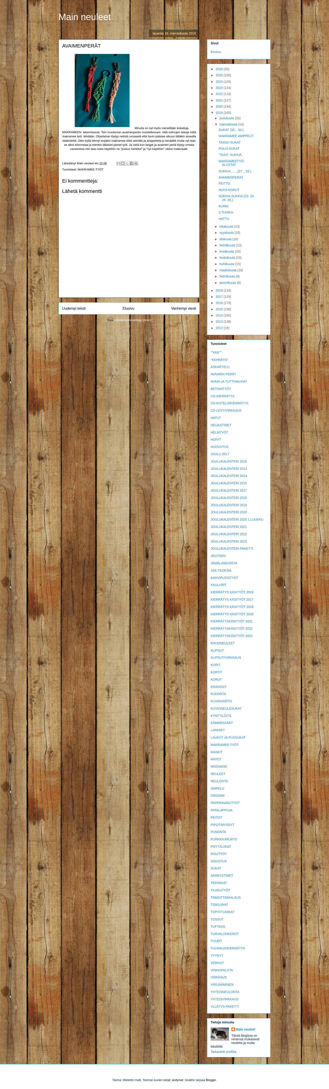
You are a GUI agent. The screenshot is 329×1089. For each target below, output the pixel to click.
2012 (220, 328)
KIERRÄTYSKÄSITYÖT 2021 (231, 621)
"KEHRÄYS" (219, 360)
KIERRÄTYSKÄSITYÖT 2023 (231, 636)
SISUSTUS (219, 861)
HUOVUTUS (220, 447)
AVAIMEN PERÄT (223, 374)
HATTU (224, 219)
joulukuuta (227, 118)
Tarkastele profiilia (223, 1052)
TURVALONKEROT (225, 934)
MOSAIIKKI (219, 766)
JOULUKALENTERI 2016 (229, 461)
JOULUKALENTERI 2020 (229, 512)
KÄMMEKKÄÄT (222, 723)
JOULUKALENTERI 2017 (229, 490)
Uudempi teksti (74, 308)
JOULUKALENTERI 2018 (229, 498)
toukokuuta (227, 257)
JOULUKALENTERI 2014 (229, 476)
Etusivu (128, 308)
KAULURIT (218, 585)
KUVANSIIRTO (221, 701)
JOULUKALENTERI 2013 (229, 469)
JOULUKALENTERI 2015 (229, 483)
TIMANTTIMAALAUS (226, 897)
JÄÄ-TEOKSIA (221, 570)
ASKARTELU (220, 367)
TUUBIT (216, 941)
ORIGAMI (218, 795)
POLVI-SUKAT (229, 148)
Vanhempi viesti (183, 308)
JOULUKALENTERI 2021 (229, 527)
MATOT (216, 759)
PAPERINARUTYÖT (225, 803)
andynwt (177, 1080)
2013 (220, 321)
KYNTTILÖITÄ (221, 716)
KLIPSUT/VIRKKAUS (226, 657)
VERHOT (217, 963)
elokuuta (225, 239)
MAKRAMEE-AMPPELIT (236, 136)
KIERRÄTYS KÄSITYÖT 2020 (232, 614)
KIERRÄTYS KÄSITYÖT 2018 (232, 607)
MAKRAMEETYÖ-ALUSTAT (232, 163)
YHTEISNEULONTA (225, 992)
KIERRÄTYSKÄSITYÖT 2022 (231, 628)
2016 (220, 303)
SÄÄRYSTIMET (222, 875)
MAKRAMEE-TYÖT (90, 169)
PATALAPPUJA (222, 810)
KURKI (223, 206)
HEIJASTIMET (221, 425)
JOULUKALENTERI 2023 (229, 541)
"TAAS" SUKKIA (230, 155)
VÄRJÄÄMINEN (222, 984)
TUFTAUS (218, 926)
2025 (220, 75)
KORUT (216, 679)
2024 (220, 81)
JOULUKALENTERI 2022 (229, 534)
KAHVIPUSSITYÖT (224, 578)
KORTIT (216, 672)
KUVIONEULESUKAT (226, 708)
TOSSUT (217, 919)
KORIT (215, 665)
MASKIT (217, 752)
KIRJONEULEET (223, 643)
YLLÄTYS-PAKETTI (225, 1006)
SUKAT (216, 868)
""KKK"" (216, 352)
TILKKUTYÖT (220, 890)
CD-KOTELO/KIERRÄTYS (229, 403)
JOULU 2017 (220, 454)
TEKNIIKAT (219, 883)
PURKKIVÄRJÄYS (224, 839)
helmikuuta (227, 276)
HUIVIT (216, 439)
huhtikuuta (227, 264)
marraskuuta (228, 124)
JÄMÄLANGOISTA (224, 563)
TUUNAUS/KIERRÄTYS (228, 948)
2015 (220, 309)
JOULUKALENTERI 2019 (229, 505)
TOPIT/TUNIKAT (222, 912)
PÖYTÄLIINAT (221, 846)
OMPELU (217, 788)
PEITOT (216, 817)
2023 (220, 88)
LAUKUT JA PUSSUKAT (228, 737)
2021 (220, 100)
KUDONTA (218, 694)
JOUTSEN (218, 556)
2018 (220, 290)
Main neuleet (84, 17)
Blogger (211, 1080)
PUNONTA (218, 832)
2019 (220, 112)
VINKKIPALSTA (222, 970)
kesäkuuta (227, 251)
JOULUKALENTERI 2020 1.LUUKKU (237, 519)
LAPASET (218, 730)
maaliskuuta (228, 270)
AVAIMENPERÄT (231, 177)
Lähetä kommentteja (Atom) (133, 320)
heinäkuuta (227, 245)
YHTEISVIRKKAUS (224, 999)
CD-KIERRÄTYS (222, 396)
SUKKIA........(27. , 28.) (235, 171)
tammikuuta (228, 283)
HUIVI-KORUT (229, 190)
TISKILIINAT (219, 904)
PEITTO (224, 183)
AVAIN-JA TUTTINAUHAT (229, 381)
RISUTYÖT (219, 854)
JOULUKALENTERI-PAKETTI (232, 548)
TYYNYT (217, 955)
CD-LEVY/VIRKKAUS (226, 410)
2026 (220, 69)
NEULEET (218, 774)
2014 (220, 315)
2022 (220, 94)
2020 (220, 106)
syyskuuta (226, 232)
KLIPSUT (217, 650)
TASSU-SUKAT (230, 142)
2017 (220, 296)
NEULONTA (219, 781)
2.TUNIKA (226, 212)
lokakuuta (226, 226)
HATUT (216, 418)
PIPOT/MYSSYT (222, 825)
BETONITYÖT (221, 389)
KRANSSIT (219, 687)
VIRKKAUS (219, 977)
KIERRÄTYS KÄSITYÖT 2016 (232, 592)
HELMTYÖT (219, 432)
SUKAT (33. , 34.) (231, 130)
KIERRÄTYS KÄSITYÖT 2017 (232, 599)
